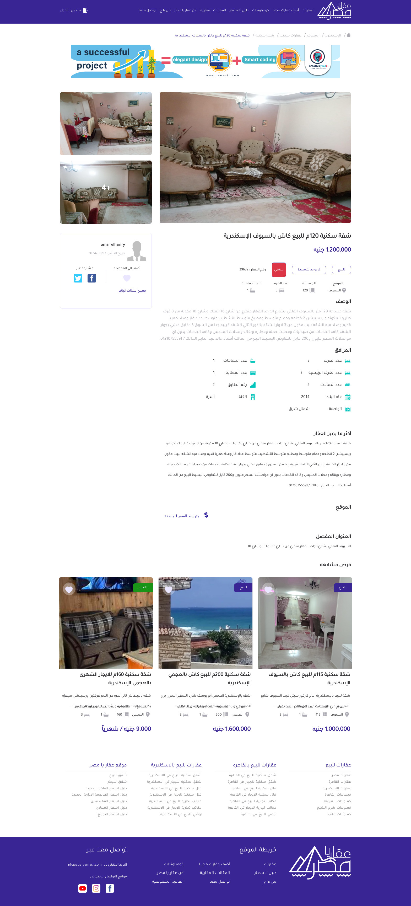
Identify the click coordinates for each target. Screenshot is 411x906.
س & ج (165, 11)
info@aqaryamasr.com (84, 865)
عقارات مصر (341, 775)
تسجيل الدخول (74, 10)
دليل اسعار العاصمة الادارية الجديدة (99, 795)
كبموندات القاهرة (338, 795)
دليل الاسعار (239, 11)
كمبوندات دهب (339, 815)
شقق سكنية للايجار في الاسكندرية (174, 782)
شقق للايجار (117, 782)
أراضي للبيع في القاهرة (258, 815)
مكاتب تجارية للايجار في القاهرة (252, 808)
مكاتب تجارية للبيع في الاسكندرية (175, 801)
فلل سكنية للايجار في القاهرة (253, 795)
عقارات (307, 11)
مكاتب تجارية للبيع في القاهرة (253, 801)
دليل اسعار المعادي (111, 808)
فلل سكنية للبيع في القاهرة (254, 789)
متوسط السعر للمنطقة (186, 515)
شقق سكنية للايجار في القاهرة (252, 782)
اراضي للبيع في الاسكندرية (181, 815)
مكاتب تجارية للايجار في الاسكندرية (175, 808)
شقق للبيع (118, 775)
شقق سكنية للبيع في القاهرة (252, 775)
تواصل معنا (147, 11)
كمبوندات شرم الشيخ (334, 808)
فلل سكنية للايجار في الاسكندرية (176, 795)
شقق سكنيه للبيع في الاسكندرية (175, 775)
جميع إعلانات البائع (132, 291)
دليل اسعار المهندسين (109, 801)
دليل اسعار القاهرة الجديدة (106, 789)
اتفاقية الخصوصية (167, 882)
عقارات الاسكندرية (337, 789)
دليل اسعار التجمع (112, 815)
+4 (106, 189)
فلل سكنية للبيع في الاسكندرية (176, 789)
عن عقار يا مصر (185, 11)
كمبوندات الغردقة (337, 801)
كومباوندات (260, 11)
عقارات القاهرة (339, 782)
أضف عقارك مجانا (286, 11)
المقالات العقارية (213, 11)
